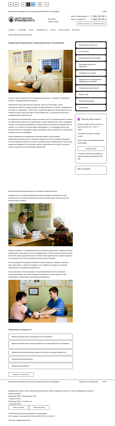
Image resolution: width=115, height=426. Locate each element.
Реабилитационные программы (90, 58)
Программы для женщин (87, 73)
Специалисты (41, 30)
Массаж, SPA (83, 94)
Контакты (76, 30)
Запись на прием (83, 23)
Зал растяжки (83, 107)
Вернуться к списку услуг (21, 374)
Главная (11, 30)
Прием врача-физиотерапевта (22, 359)
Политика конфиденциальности (19, 420)
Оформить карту (90, 148)
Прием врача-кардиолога (20, 366)
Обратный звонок (99, 23)
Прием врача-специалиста (22, 35)
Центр (31, 30)
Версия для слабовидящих (88, 382)
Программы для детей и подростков (87, 65)
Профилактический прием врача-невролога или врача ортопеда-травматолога (39, 352)
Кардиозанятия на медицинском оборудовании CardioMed (90, 80)
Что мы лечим (84, 51)
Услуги (53, 30)
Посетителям (63, 30)
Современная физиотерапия (89, 88)
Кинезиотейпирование (86, 101)
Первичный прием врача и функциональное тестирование (32, 337)
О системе (22, 30)
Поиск (104, 11)
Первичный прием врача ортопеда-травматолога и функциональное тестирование (40, 343)
